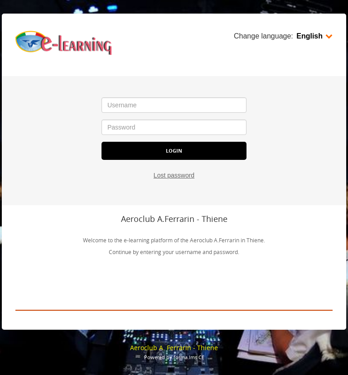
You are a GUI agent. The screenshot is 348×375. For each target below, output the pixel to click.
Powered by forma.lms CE (174, 357)
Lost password (174, 175)
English (314, 36)
